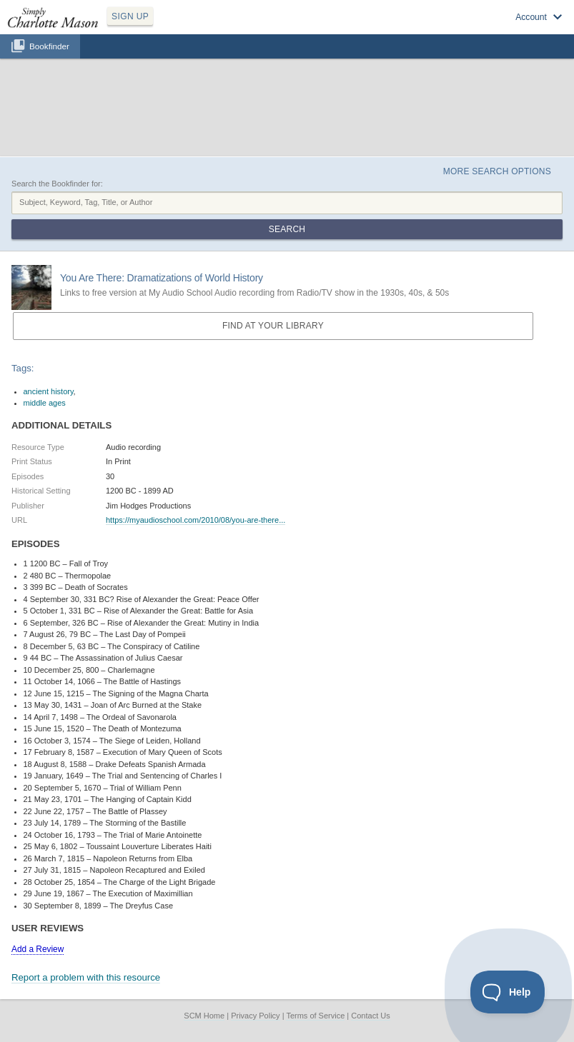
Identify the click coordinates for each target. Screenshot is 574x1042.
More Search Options (497, 171)
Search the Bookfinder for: (57, 183)
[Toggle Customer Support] (507, 992)
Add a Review (37, 949)
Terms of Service (315, 1015)
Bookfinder (49, 46)
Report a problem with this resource (85, 977)
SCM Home (204, 1015)
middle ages (45, 403)
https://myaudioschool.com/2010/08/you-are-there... (195, 520)
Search (287, 229)
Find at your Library (273, 326)
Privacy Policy (255, 1015)
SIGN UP (130, 16)
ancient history (49, 391)
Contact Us (370, 1015)
